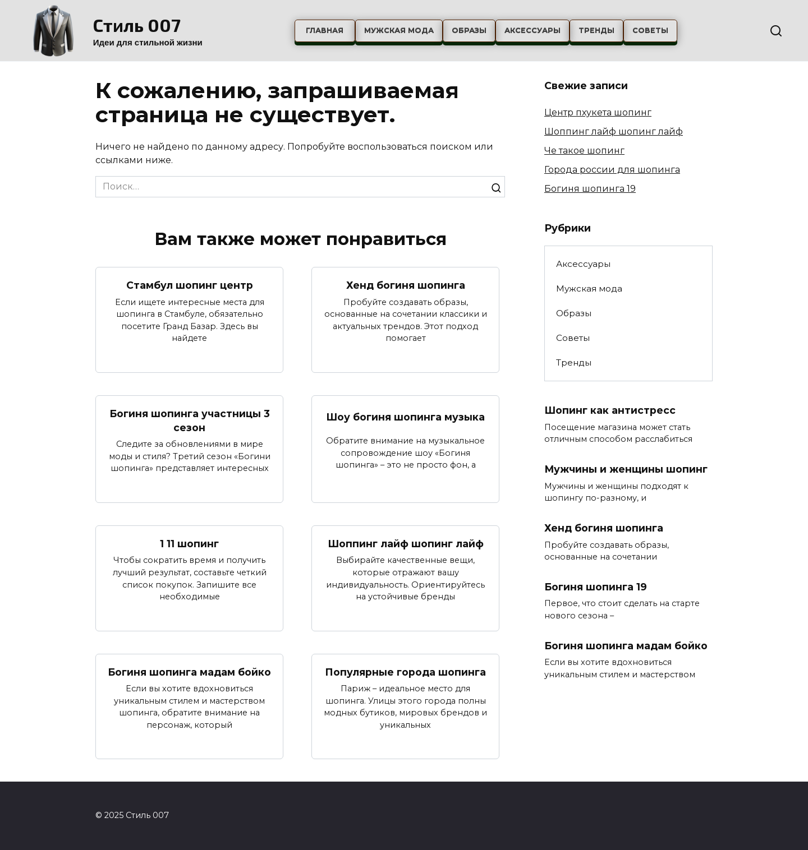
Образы (469, 30)
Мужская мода (399, 30)
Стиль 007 (137, 24)
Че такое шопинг (584, 150)
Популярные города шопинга (405, 672)
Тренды (596, 30)
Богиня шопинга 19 (590, 188)
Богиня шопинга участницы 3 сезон (189, 420)
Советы (650, 30)
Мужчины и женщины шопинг (626, 469)
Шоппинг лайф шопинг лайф (406, 543)
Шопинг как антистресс (610, 410)
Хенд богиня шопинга (405, 285)
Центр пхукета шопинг (597, 112)
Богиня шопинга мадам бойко (189, 672)
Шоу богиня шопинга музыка (405, 417)
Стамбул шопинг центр (189, 285)
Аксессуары (532, 30)
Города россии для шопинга (612, 169)
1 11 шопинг (189, 543)
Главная (324, 30)
